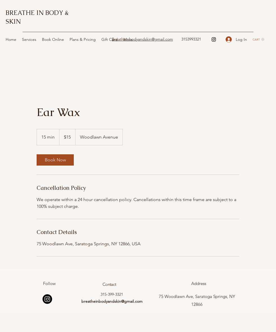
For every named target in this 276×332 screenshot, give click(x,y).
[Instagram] (214, 39)
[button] (258, 39)
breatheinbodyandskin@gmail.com (112, 301)
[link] (55, 160)
